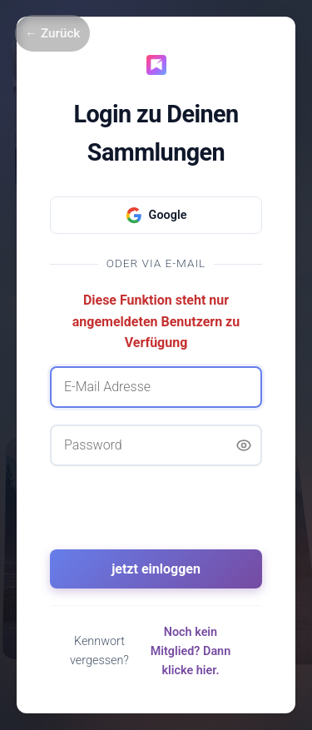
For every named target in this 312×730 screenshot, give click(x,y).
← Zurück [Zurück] (52, 33)
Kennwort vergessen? (99, 651)
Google (156, 215)
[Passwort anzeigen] (243, 445)
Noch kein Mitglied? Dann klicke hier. (191, 651)
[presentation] (156, 515)
